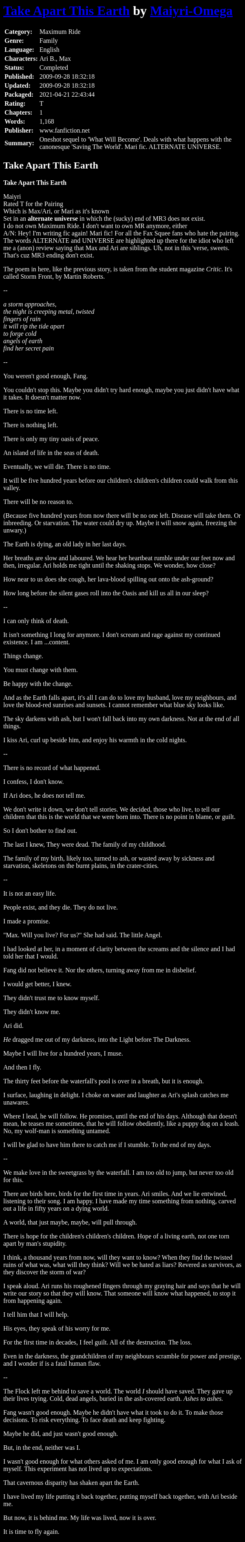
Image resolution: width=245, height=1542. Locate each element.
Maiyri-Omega (191, 10)
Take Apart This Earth (66, 10)
